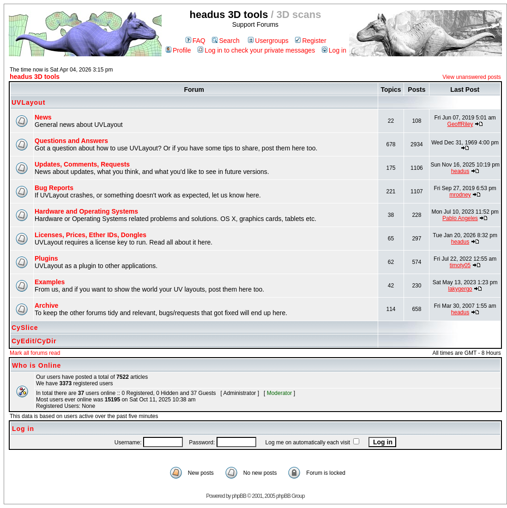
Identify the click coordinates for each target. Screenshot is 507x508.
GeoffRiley (460, 124)
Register (310, 40)
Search (225, 40)
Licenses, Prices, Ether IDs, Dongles (90, 235)
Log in (334, 50)
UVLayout (28, 102)
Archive (46, 305)
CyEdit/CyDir (34, 341)
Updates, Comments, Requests (82, 164)
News (43, 117)
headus (460, 171)
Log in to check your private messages (256, 50)
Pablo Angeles (460, 218)
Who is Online (36, 365)
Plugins (46, 258)
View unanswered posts (471, 77)
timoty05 (460, 265)
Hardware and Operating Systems (86, 211)
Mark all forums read (35, 353)
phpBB (239, 496)
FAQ (195, 40)
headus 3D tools (35, 76)
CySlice (25, 327)
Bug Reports (54, 187)
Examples (50, 282)
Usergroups (268, 40)
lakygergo (460, 289)
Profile (178, 50)
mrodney (460, 194)
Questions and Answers (71, 140)
